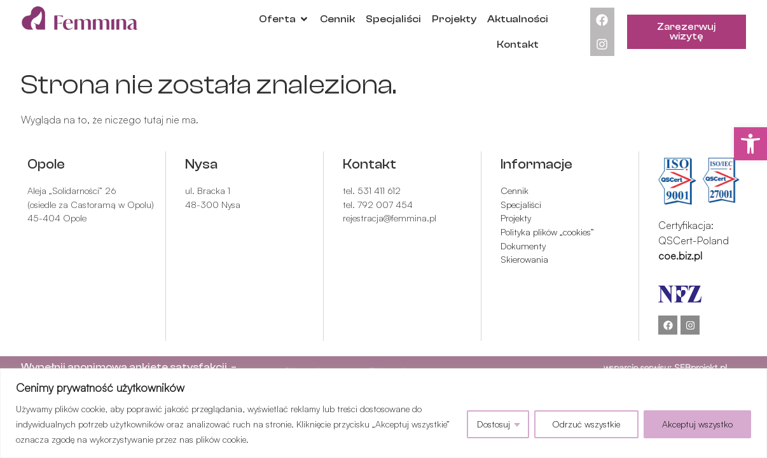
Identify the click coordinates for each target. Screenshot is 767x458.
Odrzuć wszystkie (586, 424)
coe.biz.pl (680, 255)
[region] (383, 413)
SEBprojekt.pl (700, 367)
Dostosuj (493, 424)
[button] (750, 143)
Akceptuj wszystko (697, 424)
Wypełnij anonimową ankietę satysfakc (121, 367)
